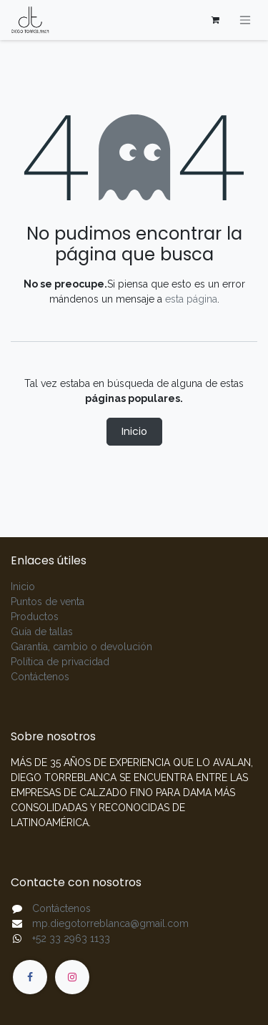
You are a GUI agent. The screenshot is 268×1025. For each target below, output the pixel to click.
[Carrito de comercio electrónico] (215, 20)
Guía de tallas (42, 631)
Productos (35, 616)
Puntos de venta (47, 601)
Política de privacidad (60, 661)
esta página (191, 299)
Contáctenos (40, 676)
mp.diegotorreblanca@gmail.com (110, 923)
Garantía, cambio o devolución (81, 646)
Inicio (134, 431)
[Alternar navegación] (245, 20)
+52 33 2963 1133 (71, 938)
